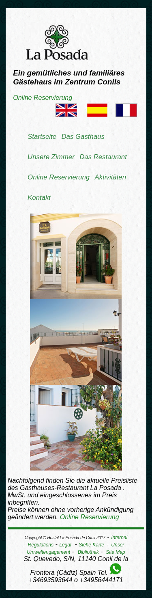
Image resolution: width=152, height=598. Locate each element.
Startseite (42, 136)
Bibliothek (88, 552)
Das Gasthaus (82, 136)
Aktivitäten (110, 177)
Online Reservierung (42, 97)
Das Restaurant (103, 157)
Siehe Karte (91, 545)
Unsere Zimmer (51, 157)
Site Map (115, 552)
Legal (65, 545)
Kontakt (39, 197)
